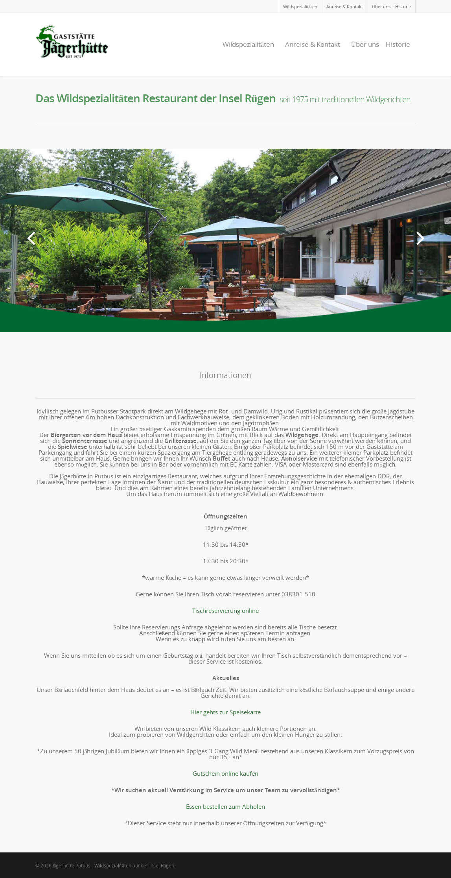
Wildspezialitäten (300, 6)
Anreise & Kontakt (344, 6)
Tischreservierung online (225, 610)
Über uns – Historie (391, 6)
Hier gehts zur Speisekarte (225, 712)
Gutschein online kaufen (225, 773)
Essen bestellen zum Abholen (225, 806)
